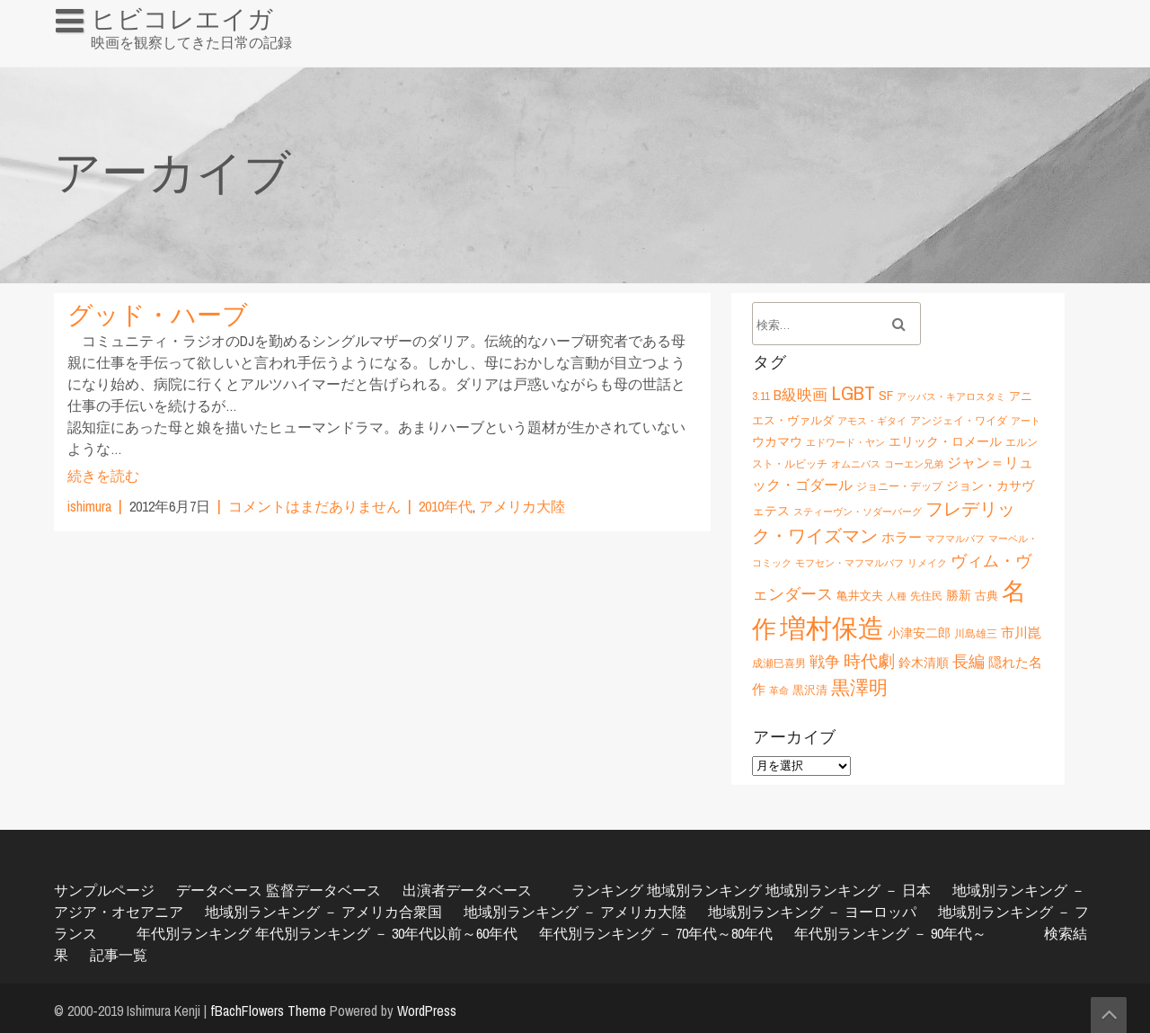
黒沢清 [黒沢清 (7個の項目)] (809, 689)
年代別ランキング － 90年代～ (890, 933)
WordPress (426, 1010)
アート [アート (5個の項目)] (1025, 420)
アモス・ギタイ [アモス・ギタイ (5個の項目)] (872, 420)
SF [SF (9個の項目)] (886, 395)
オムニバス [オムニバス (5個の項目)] (855, 464)
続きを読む (103, 475)
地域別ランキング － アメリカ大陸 (575, 912)
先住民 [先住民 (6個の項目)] (926, 595)
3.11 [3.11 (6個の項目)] (761, 396)
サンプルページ (104, 890)
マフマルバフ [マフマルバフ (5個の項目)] (955, 538)
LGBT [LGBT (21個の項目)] (853, 392)
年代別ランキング (194, 933)
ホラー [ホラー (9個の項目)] (901, 537)
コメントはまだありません (314, 506)
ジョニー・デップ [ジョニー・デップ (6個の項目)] (899, 486)
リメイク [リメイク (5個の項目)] (927, 563)
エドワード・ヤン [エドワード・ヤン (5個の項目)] (845, 442)
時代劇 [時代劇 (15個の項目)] (869, 660)
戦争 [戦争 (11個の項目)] (824, 662)
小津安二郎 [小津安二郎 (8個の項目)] (919, 632)
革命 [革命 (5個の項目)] (779, 690)
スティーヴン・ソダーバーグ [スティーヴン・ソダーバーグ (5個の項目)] (857, 511)
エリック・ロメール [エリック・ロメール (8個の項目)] (945, 441)
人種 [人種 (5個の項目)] (897, 596)
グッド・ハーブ (157, 315)
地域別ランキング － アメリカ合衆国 (323, 912)
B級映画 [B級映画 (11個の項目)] (800, 395)
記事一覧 (118, 955)
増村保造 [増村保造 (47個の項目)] (832, 628)
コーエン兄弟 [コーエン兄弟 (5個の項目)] (913, 464)
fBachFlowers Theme (268, 1010)
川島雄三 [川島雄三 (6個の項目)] (975, 633)
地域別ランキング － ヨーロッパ (812, 912)
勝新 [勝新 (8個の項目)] (958, 594)
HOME (82, 57)
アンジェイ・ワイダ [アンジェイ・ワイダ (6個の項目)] (958, 420)
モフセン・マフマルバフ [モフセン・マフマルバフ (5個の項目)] (849, 563)
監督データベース (323, 890)
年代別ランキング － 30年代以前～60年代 (386, 933)
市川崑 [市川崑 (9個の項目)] (1021, 632)
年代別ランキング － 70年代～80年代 (656, 933)
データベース (219, 890)
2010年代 (446, 506)
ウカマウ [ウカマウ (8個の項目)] (777, 441)
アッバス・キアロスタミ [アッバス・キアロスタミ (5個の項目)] (951, 396)
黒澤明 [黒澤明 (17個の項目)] (859, 687)
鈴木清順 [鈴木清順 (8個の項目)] (923, 662)
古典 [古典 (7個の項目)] (986, 595)
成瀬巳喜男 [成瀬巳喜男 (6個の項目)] (779, 663)
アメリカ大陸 (522, 506)
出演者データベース (467, 890)
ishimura (89, 506)
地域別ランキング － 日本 (848, 890)
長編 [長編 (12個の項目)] (968, 661)
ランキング (607, 890)
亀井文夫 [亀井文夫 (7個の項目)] (859, 595)
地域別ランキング (704, 890)
